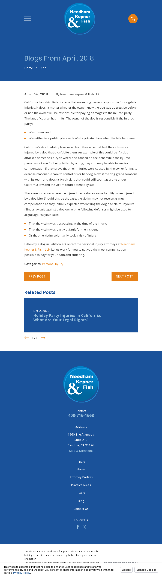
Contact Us (81, 509)
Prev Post (37, 276)
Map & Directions (81, 451)
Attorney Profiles (81, 477)
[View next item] (43, 337)
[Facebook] (78, 527)
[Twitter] (84, 527)
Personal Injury (52, 264)
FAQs (81, 493)
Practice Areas (81, 485)
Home (81, 469)
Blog (81, 501)
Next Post (124, 276)
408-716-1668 (81, 415)
